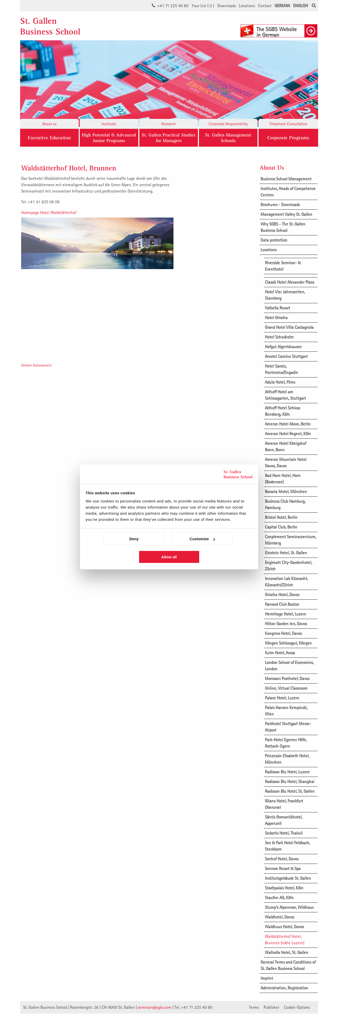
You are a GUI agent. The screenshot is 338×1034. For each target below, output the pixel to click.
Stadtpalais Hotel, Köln (284, 887)
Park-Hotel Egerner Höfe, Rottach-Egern (286, 743)
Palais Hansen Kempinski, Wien (286, 710)
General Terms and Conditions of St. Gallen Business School (288, 965)
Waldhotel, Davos (279, 916)
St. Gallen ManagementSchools (228, 137)
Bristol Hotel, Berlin (281, 517)
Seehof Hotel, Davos (282, 858)
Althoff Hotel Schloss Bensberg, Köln (282, 411)
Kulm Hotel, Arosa (280, 652)
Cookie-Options (297, 1007)
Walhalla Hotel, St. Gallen (286, 952)
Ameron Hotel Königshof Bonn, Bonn (285, 446)
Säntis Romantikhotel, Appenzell (283, 820)
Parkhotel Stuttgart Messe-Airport (288, 727)
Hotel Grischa (276, 317)
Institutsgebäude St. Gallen (288, 878)
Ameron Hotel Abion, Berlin (288, 423)
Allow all (169, 557)
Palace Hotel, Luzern (282, 697)
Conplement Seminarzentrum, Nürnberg (290, 540)
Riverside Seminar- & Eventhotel (283, 266)
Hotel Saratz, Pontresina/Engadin (281, 369)
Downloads (226, 5)
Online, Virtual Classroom (286, 688)
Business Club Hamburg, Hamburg (285, 504)
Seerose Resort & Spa (283, 868)
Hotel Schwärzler (279, 336)
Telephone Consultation (288, 123)
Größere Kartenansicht (36, 365)
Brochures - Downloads (280, 204)
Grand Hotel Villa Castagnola (289, 327)
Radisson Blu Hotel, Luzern (287, 771)
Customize (202, 539)
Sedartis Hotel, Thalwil (284, 833)
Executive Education (49, 138)
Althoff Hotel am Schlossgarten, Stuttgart (285, 395)
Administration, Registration (284, 987)
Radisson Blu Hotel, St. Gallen (290, 791)
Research (168, 123)
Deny (134, 539)
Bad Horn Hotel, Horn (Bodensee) (283, 478)
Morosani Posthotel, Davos (287, 678)
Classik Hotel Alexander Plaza (289, 282)
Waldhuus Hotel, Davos (284, 926)
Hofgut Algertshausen (283, 346)
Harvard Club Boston (282, 604)
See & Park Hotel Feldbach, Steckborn (287, 846)
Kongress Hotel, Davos (283, 633)
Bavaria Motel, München (286, 491)
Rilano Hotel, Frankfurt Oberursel (284, 804)
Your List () (203, 5)
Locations (247, 5)
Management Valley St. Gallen (286, 214)
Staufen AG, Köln (279, 897)
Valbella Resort (277, 307)
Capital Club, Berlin (281, 526)
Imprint (267, 978)
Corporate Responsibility (228, 123)
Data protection (274, 240)
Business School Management (286, 178)
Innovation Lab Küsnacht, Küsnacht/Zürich (286, 581)
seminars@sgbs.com (154, 1007)
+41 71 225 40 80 (172, 5)
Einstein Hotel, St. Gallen (286, 552)
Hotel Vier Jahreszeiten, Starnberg (285, 295)
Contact (265, 5)
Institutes (109, 123)
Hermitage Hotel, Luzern (285, 613)
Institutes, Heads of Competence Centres (288, 191)
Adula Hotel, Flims (280, 382)
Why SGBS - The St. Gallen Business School (283, 227)
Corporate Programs (288, 138)
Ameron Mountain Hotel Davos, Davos (285, 462)
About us (49, 123)
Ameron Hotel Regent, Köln (288, 433)
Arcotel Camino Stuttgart (286, 356)
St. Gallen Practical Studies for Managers (168, 137)
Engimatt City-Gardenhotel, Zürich (288, 565)
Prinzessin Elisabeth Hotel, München (287, 759)
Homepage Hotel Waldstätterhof (48, 212)
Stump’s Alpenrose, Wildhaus (289, 907)
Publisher (271, 1007)
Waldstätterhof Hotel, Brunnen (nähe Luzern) (284, 939)
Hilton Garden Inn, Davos (286, 623)
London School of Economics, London (289, 665)
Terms (254, 1007)
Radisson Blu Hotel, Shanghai (289, 781)
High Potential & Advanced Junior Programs (109, 137)
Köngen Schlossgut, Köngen (288, 643)
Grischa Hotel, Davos (282, 594)
